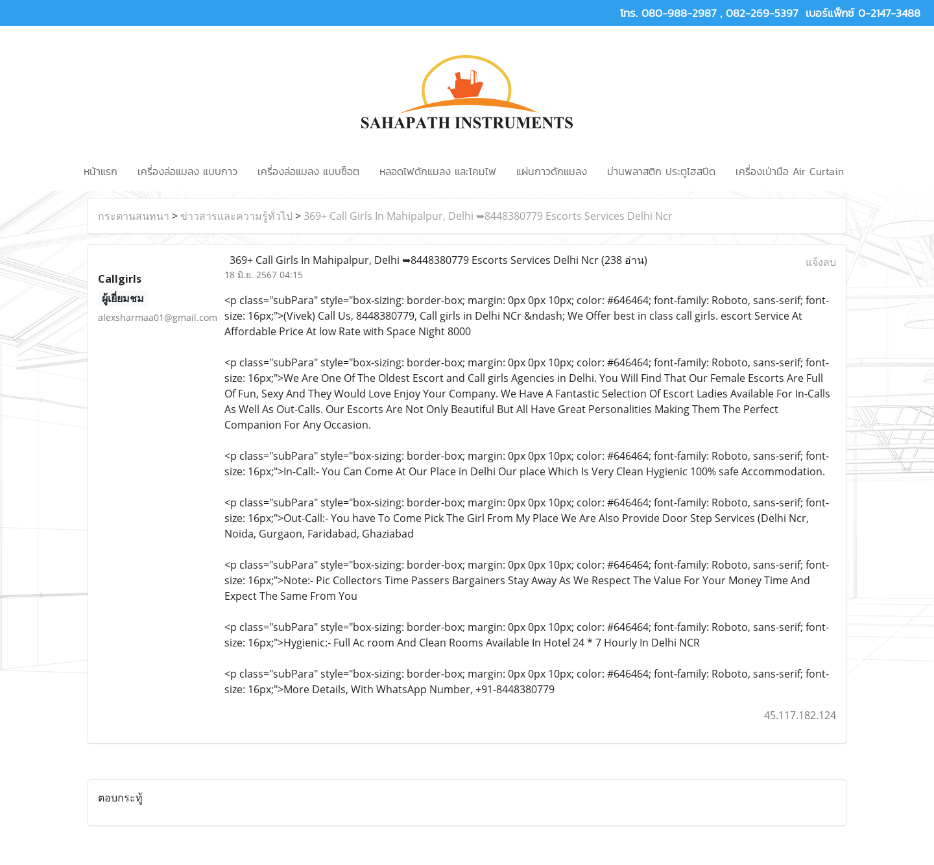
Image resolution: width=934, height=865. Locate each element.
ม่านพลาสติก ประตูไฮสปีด (661, 171)
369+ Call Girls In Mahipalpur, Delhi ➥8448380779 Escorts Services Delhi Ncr (488, 216)
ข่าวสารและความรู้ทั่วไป (236, 216)
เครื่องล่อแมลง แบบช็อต (308, 171)
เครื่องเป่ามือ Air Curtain (790, 171)
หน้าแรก (100, 171)
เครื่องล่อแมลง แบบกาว (187, 171)
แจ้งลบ (821, 262)
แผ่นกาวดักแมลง (551, 171)
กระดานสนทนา (133, 216)
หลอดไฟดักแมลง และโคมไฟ (437, 171)
